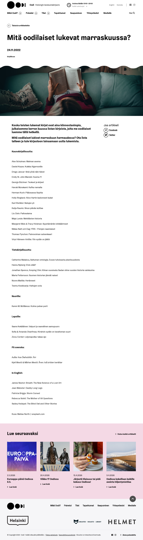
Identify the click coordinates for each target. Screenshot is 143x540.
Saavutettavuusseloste (67, 535)
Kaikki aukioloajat (79, 6)
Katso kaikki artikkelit (127, 434)
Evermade (96, 535)
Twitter (109, 135)
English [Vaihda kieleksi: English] (111, 5)
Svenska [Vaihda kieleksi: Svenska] (120, 5)
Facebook (110, 130)
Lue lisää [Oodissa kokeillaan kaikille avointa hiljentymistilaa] (112, 487)
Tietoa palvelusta (52, 535)
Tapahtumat (59, 13)
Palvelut (29, 13)
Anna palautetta (129, 535)
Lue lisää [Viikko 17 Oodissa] (46, 484)
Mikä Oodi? (12, 13)
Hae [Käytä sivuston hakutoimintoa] (132, 13)
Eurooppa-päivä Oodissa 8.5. (20, 480)
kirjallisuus (11, 57)
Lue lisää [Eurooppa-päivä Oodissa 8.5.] (13, 487)
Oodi (16, 5)
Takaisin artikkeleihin (18, 25)
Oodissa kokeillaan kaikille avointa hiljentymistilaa (120, 480)
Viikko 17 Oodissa (49, 478)
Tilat (44, 13)
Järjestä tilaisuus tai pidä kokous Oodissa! (86, 480)
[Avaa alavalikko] (19, 13)
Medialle (107, 13)
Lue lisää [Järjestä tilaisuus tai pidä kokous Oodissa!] (79, 487)
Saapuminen (76, 13)
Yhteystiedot (93, 13)
